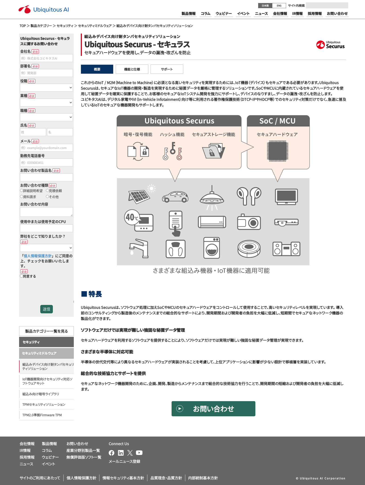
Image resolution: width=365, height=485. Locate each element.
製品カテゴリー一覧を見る (46, 331)
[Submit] (343, 5)
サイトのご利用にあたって (40, 478)
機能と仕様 (132, 69)
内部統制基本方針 (203, 478)
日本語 (265, 5)
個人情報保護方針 (81, 478)
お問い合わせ (213, 408)
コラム (47, 450)
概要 (97, 69)
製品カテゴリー (41, 25)
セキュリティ (65, 25)
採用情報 (27, 457)
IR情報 (25, 450)
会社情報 (27, 443)
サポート (167, 69)
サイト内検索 (296, 5)
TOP (23, 25)
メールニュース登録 (124, 461)
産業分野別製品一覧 (83, 450)
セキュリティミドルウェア (95, 25)
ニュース (26, 464)
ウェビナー (50, 457)
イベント (48, 464)
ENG (279, 5)
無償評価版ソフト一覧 (83, 457)
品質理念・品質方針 (166, 478)
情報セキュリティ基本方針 (123, 478)
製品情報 (49, 443)
